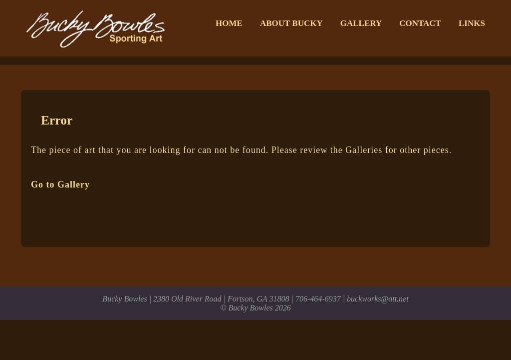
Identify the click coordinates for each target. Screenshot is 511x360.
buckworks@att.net (378, 298)
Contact (420, 23)
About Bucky (291, 23)
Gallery (361, 23)
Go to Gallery (60, 185)
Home (229, 23)
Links (472, 23)
